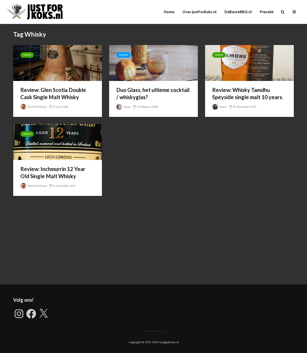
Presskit (267, 12)
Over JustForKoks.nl (199, 12)
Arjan (123, 106)
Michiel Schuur (33, 106)
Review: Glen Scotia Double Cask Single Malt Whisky (53, 93)
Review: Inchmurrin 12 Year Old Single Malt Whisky (52, 172)
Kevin (219, 106)
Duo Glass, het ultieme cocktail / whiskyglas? (152, 93)
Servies (123, 55)
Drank (27, 55)
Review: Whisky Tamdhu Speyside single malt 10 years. (247, 93)
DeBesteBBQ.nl (238, 12)
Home (169, 12)
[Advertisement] (153, 243)
